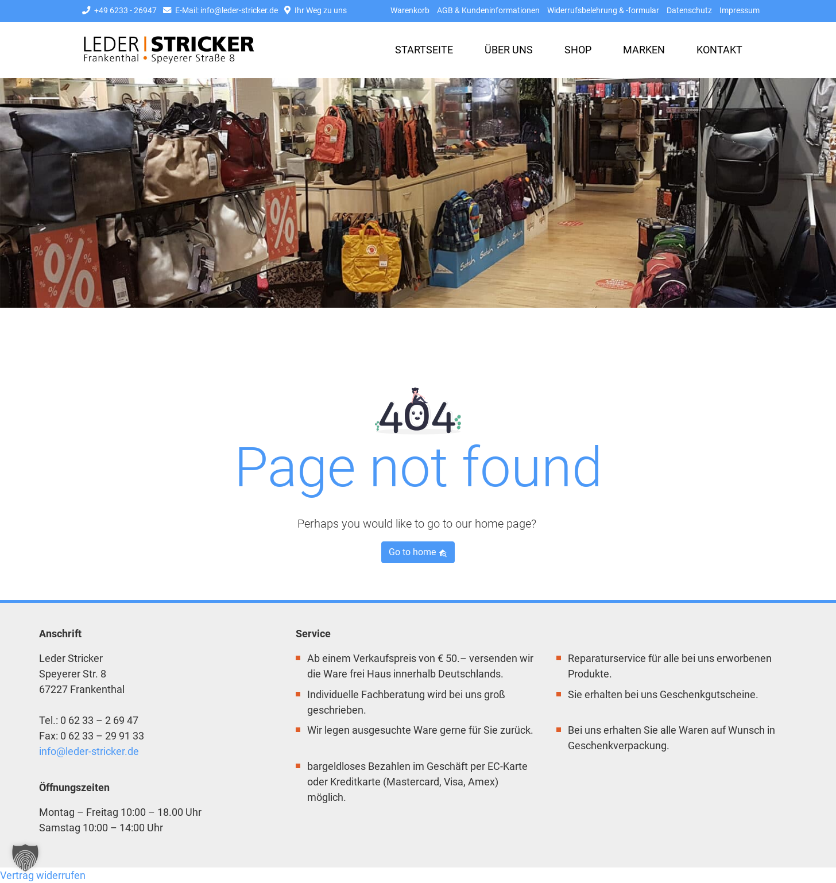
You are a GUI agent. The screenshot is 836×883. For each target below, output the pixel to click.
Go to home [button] (418, 552)
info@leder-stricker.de (89, 751)
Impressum (739, 11)
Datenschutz (689, 11)
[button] (25, 857)
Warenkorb (409, 11)
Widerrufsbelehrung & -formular (603, 11)
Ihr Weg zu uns (315, 11)
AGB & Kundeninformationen (488, 11)
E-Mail (220, 11)
